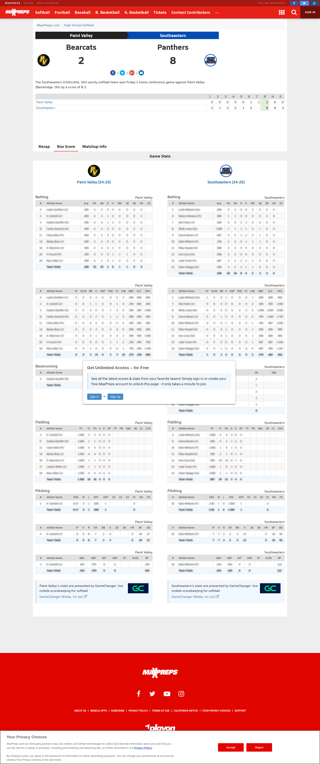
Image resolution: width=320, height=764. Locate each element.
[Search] (294, 12)
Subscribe (117, 710)
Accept (230, 747)
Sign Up (115, 396)
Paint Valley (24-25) (94, 181)
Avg (86, 203)
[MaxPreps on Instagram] (314, 3)
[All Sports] (217, 12)
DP (109, 428)
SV (134, 497)
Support (240, 710)
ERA (75, 497)
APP (105, 497)
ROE (110, 291)
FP (80, 428)
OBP (131, 291)
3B (134, 203)
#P (146, 558)
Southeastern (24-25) (226, 181)
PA (94, 203)
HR (141, 203)
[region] (160, 747)
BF (140, 527)
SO (127, 497)
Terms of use (161, 710)
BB (90, 291)
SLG (139, 291)
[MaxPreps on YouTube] (167, 693)
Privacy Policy (138, 710)
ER (95, 527)
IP (77, 527)
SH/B (83, 291)
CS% (148, 428)
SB (256, 372)
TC (88, 428)
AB (101, 203)
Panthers (173, 47)
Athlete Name (54, 203)
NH (141, 497)
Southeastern (173, 35)
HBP (102, 291)
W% (96, 497)
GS (148, 203)
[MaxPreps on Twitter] (304, 3)
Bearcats (81, 47)
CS (141, 428)
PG (148, 497)
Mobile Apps (98, 710)
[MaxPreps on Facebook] (294, 3)
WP (104, 558)
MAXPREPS (12, 3)
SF (76, 291)
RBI (120, 203)
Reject (259, 747)
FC (117, 291)
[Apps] (282, 12)
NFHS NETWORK (48, 3)
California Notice (186, 710)
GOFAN (28, 3)
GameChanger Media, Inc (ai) (63, 596)
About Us (80, 710)
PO (94, 428)
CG (120, 497)
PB (121, 428)
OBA (81, 558)
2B (127, 203)
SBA (274, 372)
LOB (123, 291)
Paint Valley (81, 35)
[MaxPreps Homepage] (160, 673)
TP (115, 428)
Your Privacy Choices (216, 710)
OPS (147, 291)
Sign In (94, 396)
